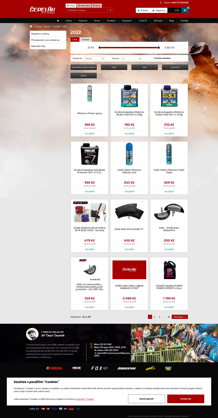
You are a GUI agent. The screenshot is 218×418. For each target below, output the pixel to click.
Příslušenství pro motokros (45, 40)
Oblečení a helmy (40, 33)
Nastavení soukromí (180, 416)
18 (169, 317)
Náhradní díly (38, 46)
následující (180, 317)
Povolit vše (185, 398)
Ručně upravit (146, 398)
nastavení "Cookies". (85, 399)
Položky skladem (162, 58)
